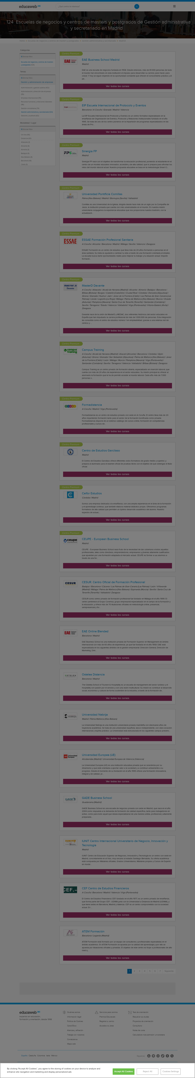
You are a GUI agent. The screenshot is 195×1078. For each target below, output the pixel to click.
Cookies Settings (170, 1071)
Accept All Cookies (123, 1071)
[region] (97, 1070)
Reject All (147, 1071)
